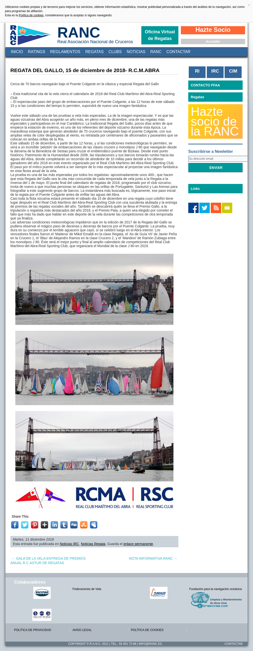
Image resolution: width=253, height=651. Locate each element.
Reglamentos (65, 52)
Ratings (36, 52)
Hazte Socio (213, 29)
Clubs (115, 52)
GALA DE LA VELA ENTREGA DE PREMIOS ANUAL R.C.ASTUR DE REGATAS (48, 560)
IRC (215, 71)
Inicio (17, 52)
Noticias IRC (69, 544)
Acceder (213, 41)
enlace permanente (138, 544)
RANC (78, 32)
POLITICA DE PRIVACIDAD (32, 630)
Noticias (136, 52)
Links (195, 189)
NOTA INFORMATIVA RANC (153, 558)
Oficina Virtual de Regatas (160, 35)
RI (197, 71)
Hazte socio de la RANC (215, 121)
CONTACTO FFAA (205, 85)
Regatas (94, 52)
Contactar (178, 52)
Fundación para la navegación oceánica (215, 589)
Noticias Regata (93, 544)
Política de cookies (31, 15)
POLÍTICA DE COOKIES (147, 630)
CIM (233, 71)
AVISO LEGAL (82, 630)
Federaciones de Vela (86, 589)
